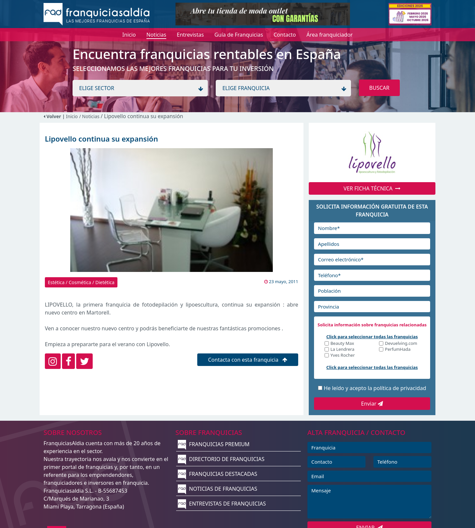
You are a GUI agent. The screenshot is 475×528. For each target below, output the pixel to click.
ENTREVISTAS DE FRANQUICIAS (222, 503)
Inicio (72, 116)
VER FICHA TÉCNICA (372, 188)
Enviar (372, 403)
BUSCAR (379, 87)
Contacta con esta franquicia (248, 359)
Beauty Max (342, 343)
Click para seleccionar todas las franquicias (372, 337)
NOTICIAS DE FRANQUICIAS (217, 488)
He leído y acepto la (375, 388)
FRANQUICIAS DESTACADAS (217, 474)
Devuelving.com (401, 343)
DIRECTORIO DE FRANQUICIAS (221, 459)
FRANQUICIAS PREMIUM (214, 444)
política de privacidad (399, 388)
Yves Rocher (343, 355)
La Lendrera (343, 349)
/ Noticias (90, 116)
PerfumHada (397, 349)
